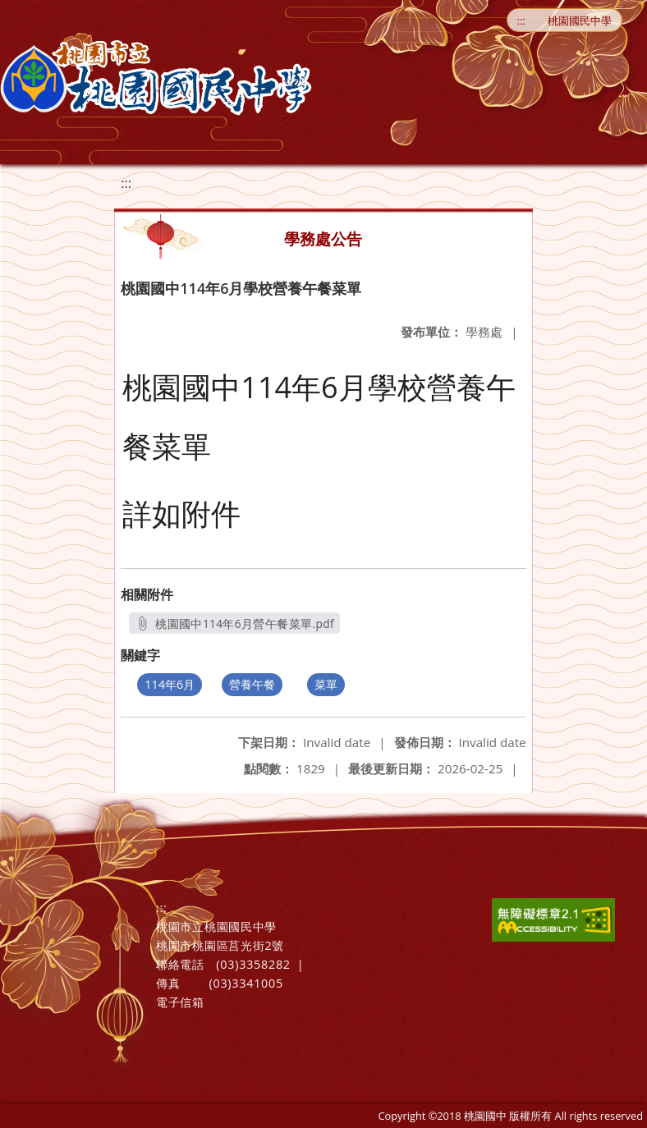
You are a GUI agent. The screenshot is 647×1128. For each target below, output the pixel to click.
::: (521, 20)
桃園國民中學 (580, 20)
